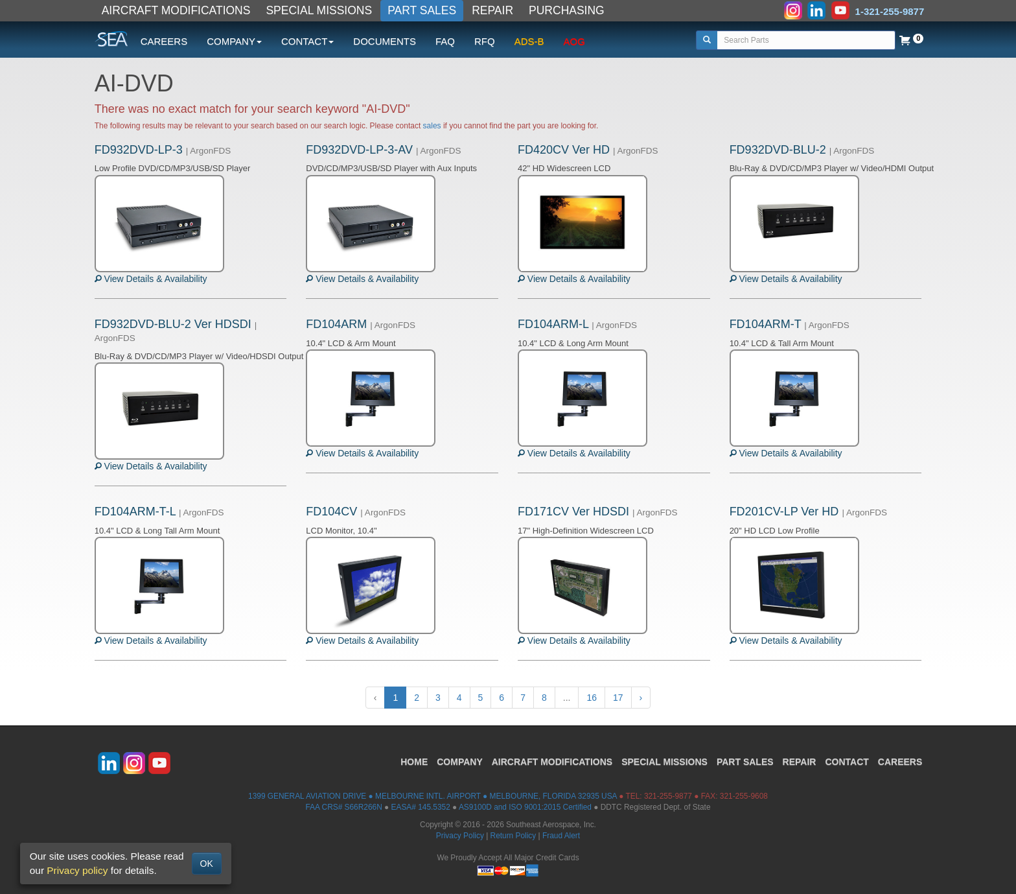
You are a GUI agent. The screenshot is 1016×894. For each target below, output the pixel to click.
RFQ (484, 41)
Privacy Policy (460, 835)
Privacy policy (77, 870)
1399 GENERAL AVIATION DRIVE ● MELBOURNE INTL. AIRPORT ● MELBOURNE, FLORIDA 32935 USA (432, 796)
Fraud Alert (561, 835)
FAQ (445, 41)
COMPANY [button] (234, 41)
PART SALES (421, 10)
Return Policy (514, 835)
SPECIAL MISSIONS (319, 10)
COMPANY (460, 762)
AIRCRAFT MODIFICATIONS (176, 10)
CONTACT (846, 762)
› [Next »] (641, 697)
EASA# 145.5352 (420, 807)
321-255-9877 (668, 796)
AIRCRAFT (552, 762)
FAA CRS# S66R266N (343, 807)
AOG (574, 41)
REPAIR (492, 10)
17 (618, 697)
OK (206, 863)
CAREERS (164, 41)
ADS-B (529, 41)
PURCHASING (567, 10)
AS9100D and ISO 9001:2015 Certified (525, 807)
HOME (414, 762)
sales (432, 125)
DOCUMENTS (384, 41)
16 (591, 697)
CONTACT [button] (307, 41)
